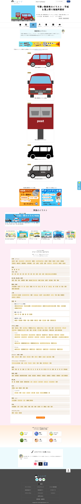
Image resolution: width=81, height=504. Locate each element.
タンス (37, 392)
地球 (13, 369)
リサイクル (20, 400)
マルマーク (48, 337)
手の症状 (20, 320)
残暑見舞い (24, 263)
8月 (31, 274)
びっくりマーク (32, 334)
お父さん (14, 297)
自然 (13, 367)
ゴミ (24, 400)
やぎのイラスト (38, 49)
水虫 (28, 320)
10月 (37, 274)
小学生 (21, 406)
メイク (25, 363)
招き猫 (20, 412)
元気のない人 (53, 320)
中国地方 (53, 375)
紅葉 (45, 263)
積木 (33, 356)
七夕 (34, 263)
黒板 (29, 406)
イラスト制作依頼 (26, 25)
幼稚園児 (62, 295)
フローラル (14, 330)
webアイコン (17, 349)
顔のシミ (36, 320)
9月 (34, 274)
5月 (23, 274)
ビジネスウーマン (25, 295)
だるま (16, 412)
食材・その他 (41, 280)
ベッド (24, 392)
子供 (56, 295)
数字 (28, 330)
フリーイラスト (40, 2)
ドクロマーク (30, 337)
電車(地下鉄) (26, 381)
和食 (16, 280)
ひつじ (39, 286)
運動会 (45, 406)
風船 (53, 356)
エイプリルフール (39, 261)
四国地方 (58, 375)
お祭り (37, 263)
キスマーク (37, 337)
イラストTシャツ (46, 25)
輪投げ (40, 356)
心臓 (23, 314)
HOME (20, 25)
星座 (13, 412)
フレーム (16, 341)
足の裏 (30, 314)
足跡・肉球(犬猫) (58, 330)
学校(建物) (14, 406)
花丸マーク (38, 334)
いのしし (50, 286)
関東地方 (39, 375)
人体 (15, 314)
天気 (16, 369)
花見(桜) (62, 261)
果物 (58, 280)
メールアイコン (53, 349)
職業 (31, 295)
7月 (28, 274)
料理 (13, 280)
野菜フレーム (54, 343)
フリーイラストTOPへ (40, 417)
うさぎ (27, 286)
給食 (32, 406)
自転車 (21, 381)
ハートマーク (17, 334)
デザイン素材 (15, 325)
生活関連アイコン (24, 349)
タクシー (35, 381)
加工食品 (51, 280)
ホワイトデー (28, 261)
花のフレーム (17, 343)
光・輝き (34, 330)
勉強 (48, 406)
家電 (24, 388)
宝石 (38, 363)
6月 (26, 274)
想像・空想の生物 (15, 288)
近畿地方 (48, 375)
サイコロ (28, 356)
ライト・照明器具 (43, 392)
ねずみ (19, 286)
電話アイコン (60, 349)
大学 (18, 406)
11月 (40, 274)
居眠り (25, 406)
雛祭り (33, 261)
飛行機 (17, 381)
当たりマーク (17, 337)
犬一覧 (56, 286)
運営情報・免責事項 (40, 499)
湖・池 (45, 369)
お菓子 (46, 280)
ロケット (46, 381)
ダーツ (36, 356)
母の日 (54, 261)
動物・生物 (14, 284)
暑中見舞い (29, 263)
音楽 (13, 356)
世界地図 (17, 375)
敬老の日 (18, 263)
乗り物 (13, 379)
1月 (12, 274)
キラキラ (62, 334)
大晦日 (60, 263)
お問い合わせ (60, 25)
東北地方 (34, 375)
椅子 (20, 392)
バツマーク (42, 337)
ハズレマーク (24, 337)
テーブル (16, 392)
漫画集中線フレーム (25, 343)
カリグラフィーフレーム (45, 343)
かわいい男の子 (46, 295)
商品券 (20, 388)
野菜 (55, 280)
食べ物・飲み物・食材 (17, 278)
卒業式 (50, 261)
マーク (15, 332)
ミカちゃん (36, 295)
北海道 (29, 375)
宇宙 (28, 369)
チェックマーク (24, 334)
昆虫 (62, 286)
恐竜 (65, 286)
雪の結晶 (65, 369)
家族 (59, 295)
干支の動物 (14, 286)
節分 (17, 261)
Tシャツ (30, 363)
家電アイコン (32, 349)
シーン (52, 295)
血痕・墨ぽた (45, 330)
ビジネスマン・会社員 (16, 295)
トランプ (17, 356)
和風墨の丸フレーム (35, 343)
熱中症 (16, 320)
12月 (43, 274)
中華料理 (23, 280)
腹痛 (40, 320)
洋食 (19, 280)
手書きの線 (51, 330)
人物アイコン (45, 349)
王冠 (50, 363)
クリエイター (40, 493)
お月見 (41, 263)
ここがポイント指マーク (64, 337)
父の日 (58, 261)
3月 (18, 274)
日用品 (13, 388)
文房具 (39, 406)
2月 (15, 274)
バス (31, 381)
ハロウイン (49, 263)
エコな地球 (14, 400)
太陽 (23, 369)
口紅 (22, 363)
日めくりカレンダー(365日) (50, 274)
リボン (34, 363)
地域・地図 (14, 373)
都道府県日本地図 (23, 375)
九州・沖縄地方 (64, 375)
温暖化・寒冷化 (29, 400)
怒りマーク (57, 334)
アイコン (16, 347)
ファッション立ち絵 (16, 363)
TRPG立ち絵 (40, 25)
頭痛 (48, 320)
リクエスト (53, 493)
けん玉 (44, 356)
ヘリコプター (51, 381)
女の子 (40, 295)
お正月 (13, 261)
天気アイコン (39, 349)
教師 (35, 406)
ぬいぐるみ (49, 356)
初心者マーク (45, 334)
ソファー (28, 392)
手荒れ (24, 320)
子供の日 (14, 263)
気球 (57, 381)
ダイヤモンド (45, 363)
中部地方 (44, 375)
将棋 (21, 356)
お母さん (18, 297)
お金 (17, 388)
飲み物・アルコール (33, 280)
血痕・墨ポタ (54, 337)
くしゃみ (44, 320)
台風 (53, 369)
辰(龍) (31, 286)
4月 (20, 274)
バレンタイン (21, 261)
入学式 (46, 261)
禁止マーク (51, 334)
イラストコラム (53, 25)
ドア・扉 (33, 392)
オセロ (24, 356)
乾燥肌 (31, 320)
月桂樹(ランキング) (21, 330)
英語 (31, 330)
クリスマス (55, 263)
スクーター (40, 381)
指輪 (41, 363)
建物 (27, 388)
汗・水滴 (39, 330)
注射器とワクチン (18, 308)
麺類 (27, 280)
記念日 (64, 263)
